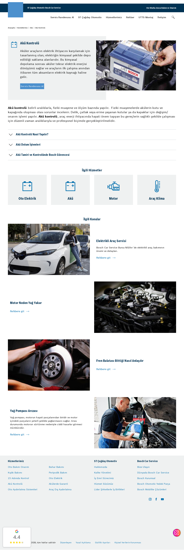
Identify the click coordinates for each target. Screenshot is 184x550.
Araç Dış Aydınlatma (60, 489)
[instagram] (150, 499)
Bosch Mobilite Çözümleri (151, 489)
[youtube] (162, 499)
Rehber (130, 17)
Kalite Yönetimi (102, 472)
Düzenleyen (66, 542)
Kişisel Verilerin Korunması (128, 542)
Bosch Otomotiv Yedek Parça (153, 483)
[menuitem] (62, 17)
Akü (31, 28)
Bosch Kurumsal (146, 478)
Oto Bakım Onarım (18, 466)
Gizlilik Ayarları (102, 542)
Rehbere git (103, 257)
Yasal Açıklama (83, 542)
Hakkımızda (100, 466)
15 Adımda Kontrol (18, 478)
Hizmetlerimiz (114, 17)
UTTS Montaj (146, 17)
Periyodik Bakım (58, 472)
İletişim (162, 17)
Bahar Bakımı (56, 466)
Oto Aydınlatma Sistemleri (22, 489)
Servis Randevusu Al (62, 17)
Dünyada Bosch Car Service (153, 472)
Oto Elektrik (55, 478)
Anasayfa (11, 28)
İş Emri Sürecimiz (104, 478)
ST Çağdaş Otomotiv (90, 17)
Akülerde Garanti (58, 483)
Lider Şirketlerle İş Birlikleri (109, 489)
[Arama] (173, 17)
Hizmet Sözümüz (103, 483)
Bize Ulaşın (143, 466)
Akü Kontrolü (15, 483)
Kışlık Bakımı (15, 472)
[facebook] (156, 499)
